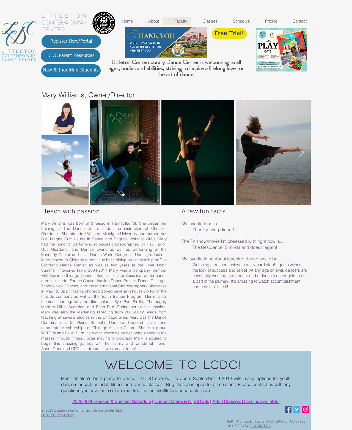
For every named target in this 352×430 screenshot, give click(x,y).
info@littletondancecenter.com (180, 390)
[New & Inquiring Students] (71, 70)
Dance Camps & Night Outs (181, 401)
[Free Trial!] (229, 33)
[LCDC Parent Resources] (70, 55)
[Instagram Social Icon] (305, 409)
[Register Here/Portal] (71, 41)
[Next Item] (301, 152)
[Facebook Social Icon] (288, 409)
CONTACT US (261, 426)
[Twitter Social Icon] (296, 409)
